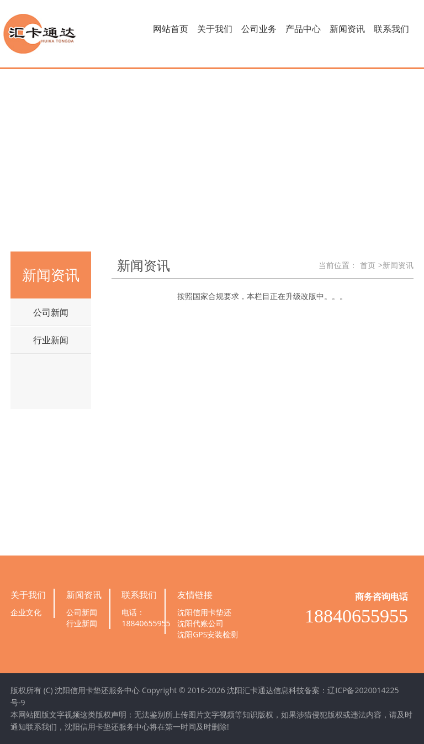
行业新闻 (50, 340)
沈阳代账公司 (200, 623)
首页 (367, 265)
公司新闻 (50, 312)
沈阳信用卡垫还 (204, 612)
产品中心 (303, 29)
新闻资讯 (347, 29)
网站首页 (170, 29)
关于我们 (214, 29)
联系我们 (391, 29)
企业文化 (25, 612)
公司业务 (259, 29)
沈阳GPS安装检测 (207, 634)
